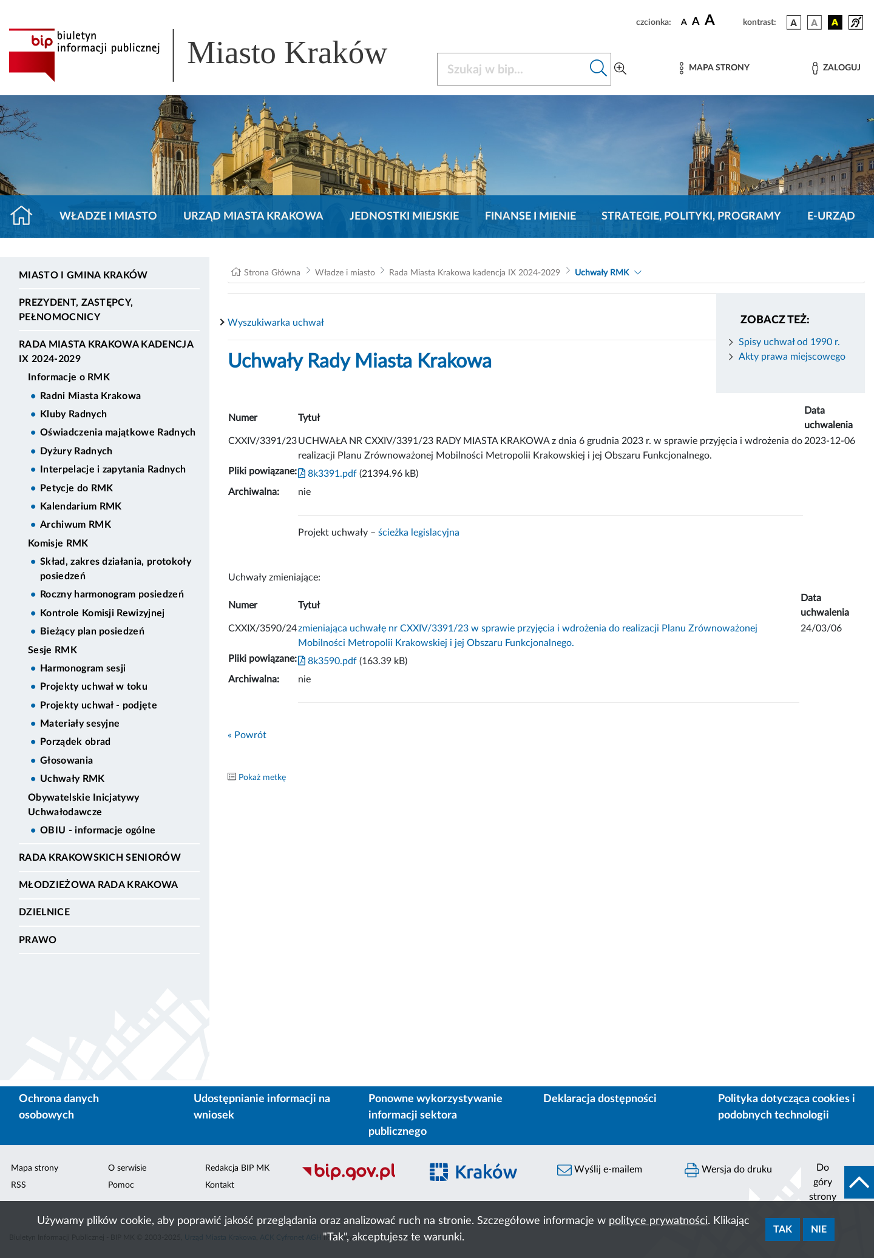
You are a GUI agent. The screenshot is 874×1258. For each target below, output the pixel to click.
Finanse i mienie (530, 216)
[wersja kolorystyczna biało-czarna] (814, 22)
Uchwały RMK (72, 779)
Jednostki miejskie (404, 216)
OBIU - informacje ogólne (98, 830)
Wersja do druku (728, 1170)
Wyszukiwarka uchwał (276, 323)
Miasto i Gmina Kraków (83, 275)
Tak (782, 1229)
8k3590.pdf (327, 661)
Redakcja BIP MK (237, 1168)
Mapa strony (34, 1168)
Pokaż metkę (262, 777)
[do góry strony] (837, 1182)
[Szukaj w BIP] (512, 69)
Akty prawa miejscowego (792, 357)
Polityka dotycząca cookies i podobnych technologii (786, 1107)
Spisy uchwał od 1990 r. (789, 342)
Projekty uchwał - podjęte (98, 705)
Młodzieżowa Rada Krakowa (98, 885)
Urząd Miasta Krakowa (253, 216)
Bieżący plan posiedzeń (92, 631)
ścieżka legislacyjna (418, 532)
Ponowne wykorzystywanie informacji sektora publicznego (435, 1115)
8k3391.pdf (327, 474)
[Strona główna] (26, 216)
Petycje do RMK (76, 488)
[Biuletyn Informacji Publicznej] (355, 1178)
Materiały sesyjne (80, 723)
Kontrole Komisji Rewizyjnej (102, 613)
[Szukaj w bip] (598, 69)
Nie (819, 1229)
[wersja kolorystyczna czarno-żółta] (835, 22)
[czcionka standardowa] (684, 22)
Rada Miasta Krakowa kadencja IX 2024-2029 (106, 352)
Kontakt (219, 1185)
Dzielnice (44, 912)
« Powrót (247, 735)
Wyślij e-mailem (599, 1170)
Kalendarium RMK (81, 506)
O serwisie (127, 1168)
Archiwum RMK (75, 525)
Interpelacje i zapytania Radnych (113, 469)
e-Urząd (831, 216)
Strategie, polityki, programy (691, 216)
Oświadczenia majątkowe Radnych (118, 432)
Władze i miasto (108, 216)
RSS (18, 1185)
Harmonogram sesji (83, 668)
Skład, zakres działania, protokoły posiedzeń (115, 569)
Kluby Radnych (73, 414)
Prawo (38, 940)
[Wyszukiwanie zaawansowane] (620, 69)
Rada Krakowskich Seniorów (100, 858)
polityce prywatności (658, 1221)
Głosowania (66, 760)
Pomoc (121, 1185)
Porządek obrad (75, 742)
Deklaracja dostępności (600, 1099)
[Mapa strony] (714, 68)
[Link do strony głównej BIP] (215, 55)
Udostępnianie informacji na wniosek (262, 1107)
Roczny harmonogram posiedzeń (112, 594)
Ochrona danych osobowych (59, 1107)
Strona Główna (272, 273)
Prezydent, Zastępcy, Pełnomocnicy (76, 310)
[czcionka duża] (721, 21)
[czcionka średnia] (696, 22)
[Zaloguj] (836, 68)
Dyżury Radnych (76, 451)
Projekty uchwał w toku (93, 686)
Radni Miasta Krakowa (90, 396)
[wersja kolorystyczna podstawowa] (794, 22)
